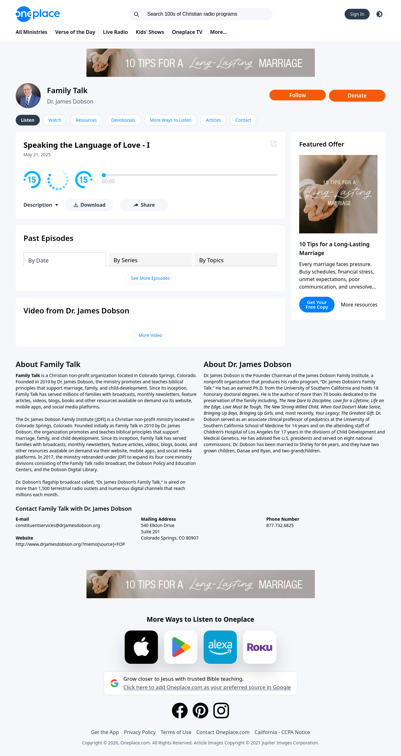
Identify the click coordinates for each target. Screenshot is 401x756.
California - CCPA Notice (282, 732)
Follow (297, 95)
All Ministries (31, 32)
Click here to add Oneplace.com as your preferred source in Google (207, 687)
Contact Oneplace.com (223, 732)
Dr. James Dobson (70, 101)
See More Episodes (150, 278)
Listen (27, 120)
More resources (359, 304)
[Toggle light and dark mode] (379, 14)
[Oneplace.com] (38, 14)
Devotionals (123, 120)
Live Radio (115, 32)
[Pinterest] (200, 710)
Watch (55, 120)
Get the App (105, 732)
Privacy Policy (140, 732)
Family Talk (67, 90)
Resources (86, 120)
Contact (243, 120)
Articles (213, 120)
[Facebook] (180, 710)
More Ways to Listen (170, 120)
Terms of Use (176, 732)
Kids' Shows (150, 32)
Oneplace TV (187, 32)
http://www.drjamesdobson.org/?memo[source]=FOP (70, 544)
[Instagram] (221, 710)
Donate (357, 95)
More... (218, 32)
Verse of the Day (75, 32)
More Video (150, 335)
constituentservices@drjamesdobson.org (58, 525)
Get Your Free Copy (317, 304)
